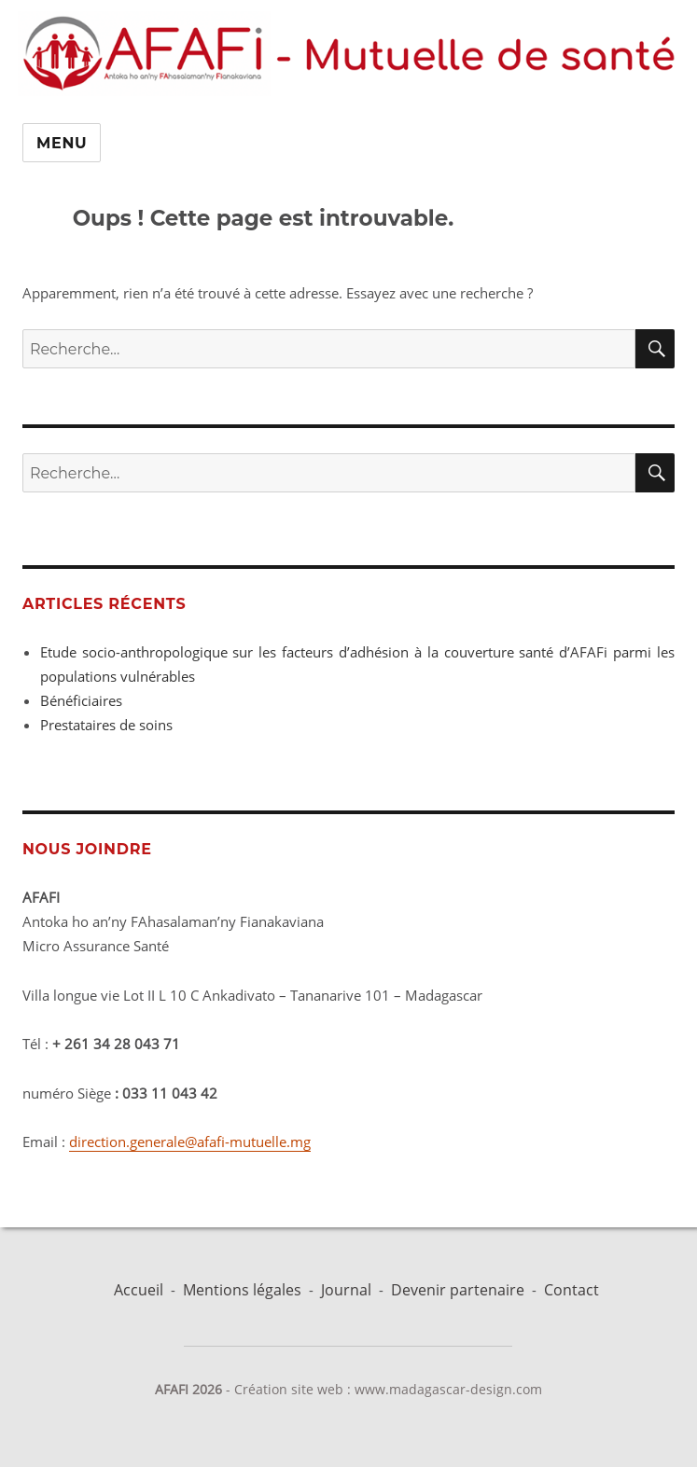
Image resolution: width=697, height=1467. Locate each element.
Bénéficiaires (81, 700)
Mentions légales (242, 1290)
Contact (571, 1290)
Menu (62, 143)
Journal (346, 1290)
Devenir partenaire (457, 1290)
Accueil (138, 1290)
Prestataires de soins (106, 724)
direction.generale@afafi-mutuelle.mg (190, 1141)
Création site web (288, 1389)
